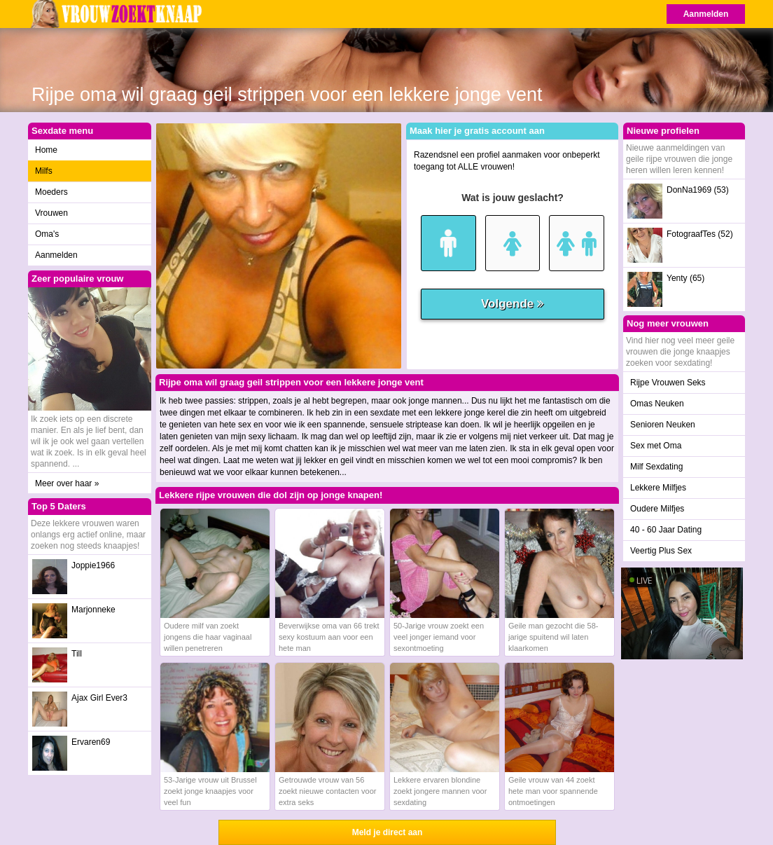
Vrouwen (51, 213)
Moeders (51, 192)
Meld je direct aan (387, 832)
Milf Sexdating (656, 467)
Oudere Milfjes (657, 509)
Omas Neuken (657, 403)
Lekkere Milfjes (658, 488)
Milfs (44, 171)
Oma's (47, 234)
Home (46, 150)
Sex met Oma (655, 446)
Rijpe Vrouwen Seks (668, 382)
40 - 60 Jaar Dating (666, 530)
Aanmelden (706, 14)
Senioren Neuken (662, 425)
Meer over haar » (67, 483)
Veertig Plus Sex (661, 551)
